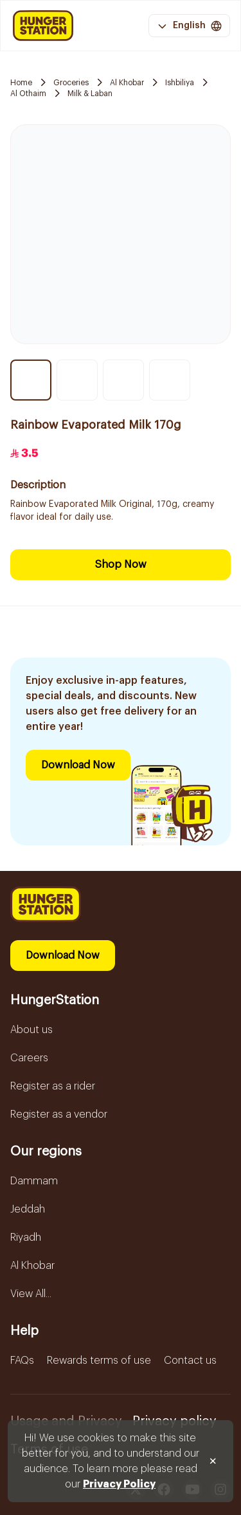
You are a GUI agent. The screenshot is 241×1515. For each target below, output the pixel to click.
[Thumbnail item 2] (77, 380)
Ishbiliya (179, 83)
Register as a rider (52, 1086)
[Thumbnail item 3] (123, 380)
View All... (30, 1294)
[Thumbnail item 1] (30, 380)
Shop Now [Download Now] (121, 564)
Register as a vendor (58, 1114)
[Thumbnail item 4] (169, 380)
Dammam (34, 1181)
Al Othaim (28, 93)
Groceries (71, 83)
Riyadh (25, 1237)
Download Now (78, 765)
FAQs (22, 1360)
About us (31, 1030)
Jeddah (27, 1209)
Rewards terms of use (99, 1360)
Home (21, 83)
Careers (29, 1058)
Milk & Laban (89, 93)
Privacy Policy (119, 1484)
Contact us (190, 1360)
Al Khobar (127, 83)
